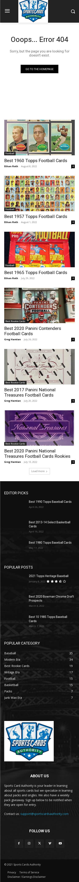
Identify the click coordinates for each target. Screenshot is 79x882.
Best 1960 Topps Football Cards (35, 160)
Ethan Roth (11, 166)
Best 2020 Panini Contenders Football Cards (32, 331)
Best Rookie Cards (15, 321)
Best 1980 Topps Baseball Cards (50, 542)
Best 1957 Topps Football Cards (35, 216)
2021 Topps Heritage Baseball (48, 576)
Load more (39, 471)
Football (9, 153)
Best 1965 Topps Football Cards (35, 272)
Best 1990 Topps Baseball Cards (50, 501)
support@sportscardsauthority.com (44, 814)
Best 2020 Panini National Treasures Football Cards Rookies (37, 453)
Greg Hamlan (12, 339)
